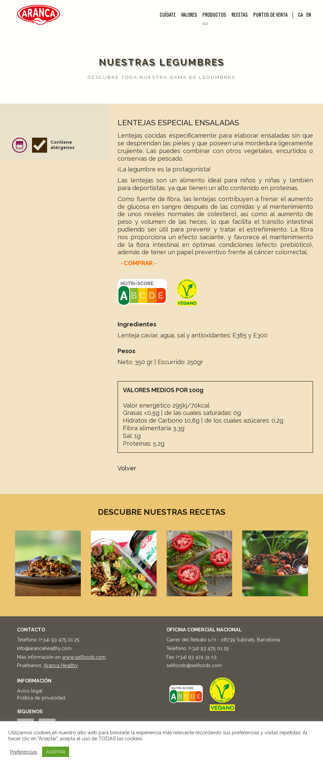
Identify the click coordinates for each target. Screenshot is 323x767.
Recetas (239, 14)
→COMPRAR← (138, 263)
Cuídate (168, 14)
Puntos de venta (270, 14)
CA (300, 14)
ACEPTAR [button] (55, 751)
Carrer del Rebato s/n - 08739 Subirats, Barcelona (223, 639)
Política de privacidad (41, 698)
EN (308, 14)
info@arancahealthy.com (44, 648)
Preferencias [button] (23, 752)
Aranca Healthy (61, 665)
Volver (127, 468)
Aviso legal (29, 691)
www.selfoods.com (84, 657)
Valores (189, 14)
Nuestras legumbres (161, 62)
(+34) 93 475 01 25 (59, 639)
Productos (214, 14)
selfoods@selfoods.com (194, 665)
